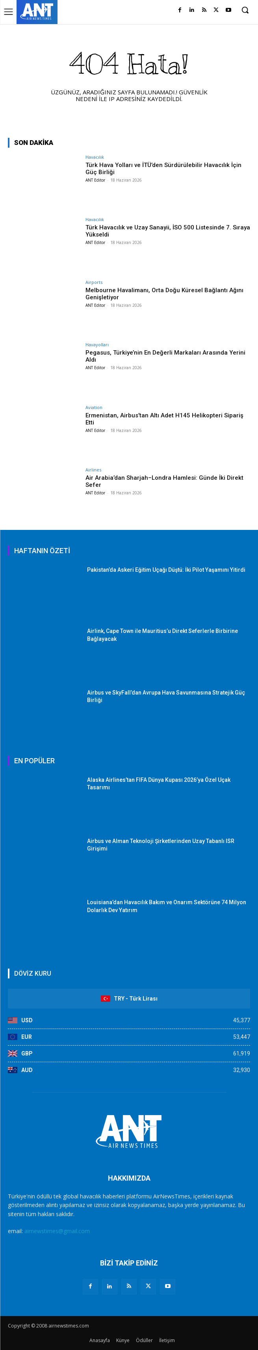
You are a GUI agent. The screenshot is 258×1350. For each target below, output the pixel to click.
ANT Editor (95, 180)
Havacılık (94, 157)
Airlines (93, 470)
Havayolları (97, 344)
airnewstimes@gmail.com (57, 1231)
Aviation (93, 407)
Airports (93, 282)
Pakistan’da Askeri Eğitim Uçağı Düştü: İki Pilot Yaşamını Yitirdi (166, 570)
